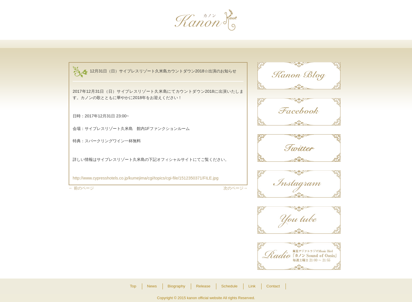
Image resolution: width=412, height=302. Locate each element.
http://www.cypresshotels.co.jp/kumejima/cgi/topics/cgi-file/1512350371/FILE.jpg (146, 178)
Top (88, 47)
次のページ (235, 188)
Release (205, 47)
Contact (323, 47)
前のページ (81, 188)
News (127, 47)
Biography (166, 47)
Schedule (245, 47)
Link (284, 47)
